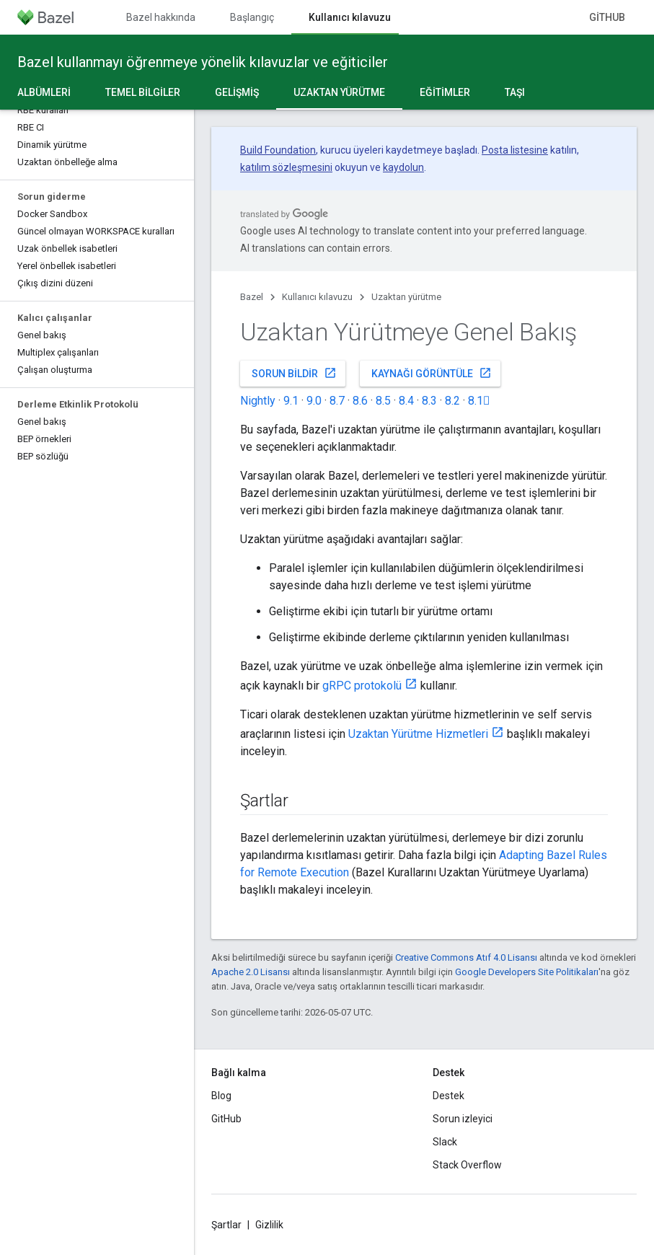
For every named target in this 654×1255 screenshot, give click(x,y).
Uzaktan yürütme (406, 296)
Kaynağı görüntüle (431, 372)
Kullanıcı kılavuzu (317, 296)
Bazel (251, 296)
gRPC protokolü (362, 685)
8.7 (337, 401)
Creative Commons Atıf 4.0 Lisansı (466, 957)
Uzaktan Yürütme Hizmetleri (418, 734)
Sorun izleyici (462, 1118)
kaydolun (403, 167)
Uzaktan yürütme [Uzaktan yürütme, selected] (339, 92)
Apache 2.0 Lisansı (250, 971)
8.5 (383, 401)
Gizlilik (269, 1224)
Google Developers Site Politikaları (526, 971)
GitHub (607, 17)
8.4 (406, 401)
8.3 (429, 401)
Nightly (257, 401)
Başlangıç (252, 17)
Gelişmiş (237, 92)
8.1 (479, 401)
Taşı (515, 92)
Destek (448, 1095)
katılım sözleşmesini (286, 167)
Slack (445, 1142)
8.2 (452, 401)
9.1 (291, 401)
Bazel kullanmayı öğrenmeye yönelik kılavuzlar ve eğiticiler (202, 62)
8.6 (360, 401)
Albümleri (44, 92)
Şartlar (226, 1224)
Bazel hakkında (160, 17)
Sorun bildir (294, 372)
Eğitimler (445, 92)
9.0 (314, 401)
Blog (221, 1095)
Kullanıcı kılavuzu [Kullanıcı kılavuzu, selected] (350, 17)
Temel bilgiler (142, 92)
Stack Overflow (467, 1165)
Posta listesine (515, 150)
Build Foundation (278, 150)
